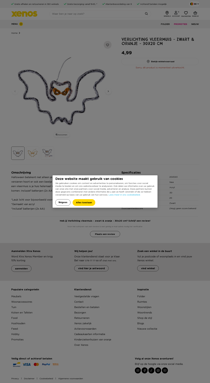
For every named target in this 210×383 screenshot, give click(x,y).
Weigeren (62, 202)
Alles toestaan (84, 202)
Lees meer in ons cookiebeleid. (124, 194)
